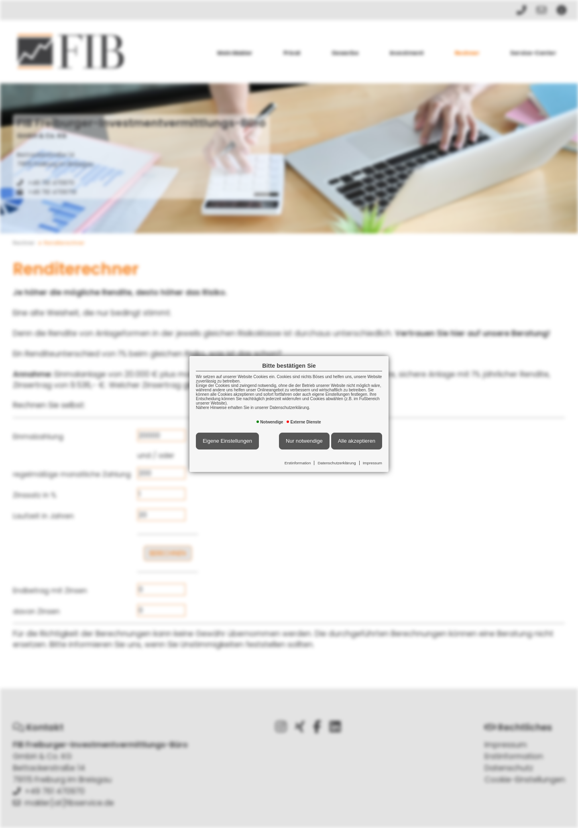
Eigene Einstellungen (227, 441)
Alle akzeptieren (356, 441)
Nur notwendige (304, 441)
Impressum (372, 463)
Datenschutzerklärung (336, 463)
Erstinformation (298, 463)
